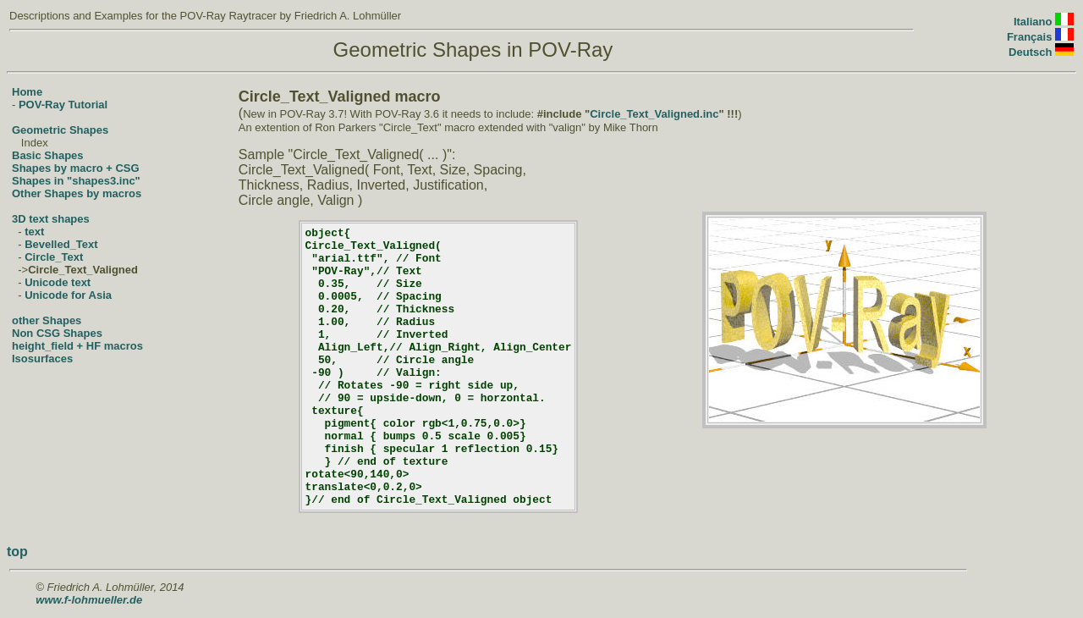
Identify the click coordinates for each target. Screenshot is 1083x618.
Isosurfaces (42, 358)
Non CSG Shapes (57, 333)
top (17, 551)
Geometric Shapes (60, 130)
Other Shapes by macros (76, 193)
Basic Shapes (48, 155)
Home (27, 92)
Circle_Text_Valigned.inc (654, 114)
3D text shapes (51, 218)
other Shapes (46, 320)
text (34, 231)
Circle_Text (54, 257)
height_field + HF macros (77, 345)
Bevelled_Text (61, 244)
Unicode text (58, 282)
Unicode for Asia (68, 295)
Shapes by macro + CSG (76, 168)
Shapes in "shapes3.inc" (76, 180)
